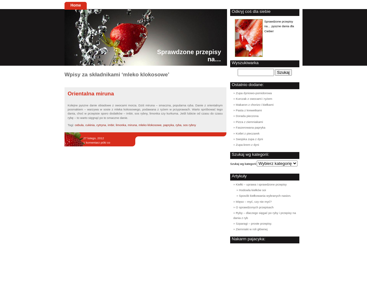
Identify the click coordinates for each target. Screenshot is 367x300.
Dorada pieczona (247, 116)
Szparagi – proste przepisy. (254, 223)
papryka (168, 125)
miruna (132, 125)
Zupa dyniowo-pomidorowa (254, 93)
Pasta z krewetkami (249, 110)
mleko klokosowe (150, 125)
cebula (79, 125)
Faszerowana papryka (250, 127)
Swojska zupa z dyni (249, 139)
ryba (179, 125)
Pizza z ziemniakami (249, 122)
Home (75, 5)
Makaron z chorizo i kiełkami (255, 104)
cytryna (101, 125)
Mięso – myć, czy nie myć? (254, 201)
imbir (111, 125)
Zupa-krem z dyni (247, 144)
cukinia (90, 125)
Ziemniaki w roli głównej (251, 229)
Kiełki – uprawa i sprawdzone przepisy (261, 184)
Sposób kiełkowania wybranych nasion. (265, 195)
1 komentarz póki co (96, 142)
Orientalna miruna (91, 93)
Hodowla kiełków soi (252, 190)
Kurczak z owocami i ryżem (254, 98)
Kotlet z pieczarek (248, 133)
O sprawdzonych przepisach (255, 207)
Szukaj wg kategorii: (243, 163)
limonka (121, 125)
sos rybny (189, 125)
